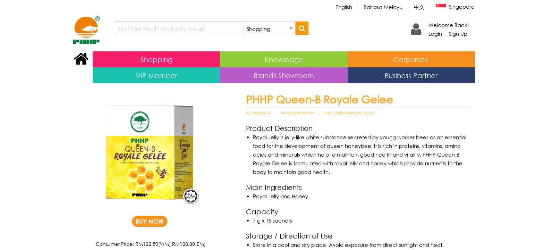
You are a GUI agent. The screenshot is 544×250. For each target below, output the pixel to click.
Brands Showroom (284, 75)
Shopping (156, 59)
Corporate (411, 59)
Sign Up (458, 33)
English (343, 7)
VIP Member (156, 75)
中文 (419, 7)
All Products (258, 113)
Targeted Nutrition (298, 113)
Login (435, 33)
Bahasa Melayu (383, 7)
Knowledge (284, 59)
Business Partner (411, 75)
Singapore (455, 7)
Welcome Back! (448, 25)
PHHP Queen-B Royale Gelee (349, 113)
